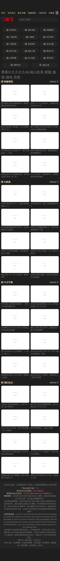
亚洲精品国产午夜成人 (27, 485)
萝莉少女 (49, 51)
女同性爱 (11, 58)
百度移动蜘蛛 (27, 543)
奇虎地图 (24, 545)
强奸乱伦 (16, 65)
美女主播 (49, 44)
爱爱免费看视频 (44, 485)
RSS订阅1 (8, 543)
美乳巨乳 (49, 58)
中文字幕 (48, 37)
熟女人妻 (30, 51)
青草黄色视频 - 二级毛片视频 (42, 428)
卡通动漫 (11, 44)
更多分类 (44, 65)
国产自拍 (11, 51)
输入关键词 (24, 19)
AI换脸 (51, 13)
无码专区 (11, 13)
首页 (3, 13)
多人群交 (30, 58)
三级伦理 (42, 13)
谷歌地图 (37, 543)
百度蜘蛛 (17, 543)
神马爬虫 (45, 543)
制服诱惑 (32, 13)
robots (40, 545)
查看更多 (54, 81)
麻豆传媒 (22, 13)
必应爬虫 (32, 545)
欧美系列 (30, 44)
